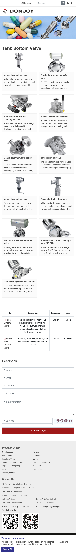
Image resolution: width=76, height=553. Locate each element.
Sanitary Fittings (8, 473)
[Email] (38, 378)
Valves (35, 459)
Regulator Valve (8, 459)
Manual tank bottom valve (15, 75)
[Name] (38, 370)
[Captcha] (27, 421)
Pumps (36, 452)
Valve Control (7, 455)
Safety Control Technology (12, 462)
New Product (7, 452)
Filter (4, 469)
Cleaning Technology (41, 462)
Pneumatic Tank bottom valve (54, 199)
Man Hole (37, 466)
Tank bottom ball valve (51, 158)
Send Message (38, 430)
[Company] (38, 393)
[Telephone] (38, 386)
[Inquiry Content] (38, 407)
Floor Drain (37, 469)
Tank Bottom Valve (7, 323)
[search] (63, 3)
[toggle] (70, 11)
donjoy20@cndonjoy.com (19, 506)
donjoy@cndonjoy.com (18, 495)
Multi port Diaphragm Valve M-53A (19, 282)
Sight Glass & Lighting (11, 466)
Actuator (36, 455)
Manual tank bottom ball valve (54, 116)
